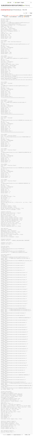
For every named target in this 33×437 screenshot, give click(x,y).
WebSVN (8, 434)
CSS (29, 434)
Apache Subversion (17, 434)
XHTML (26, 434)
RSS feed (27, 16)
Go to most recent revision (13, 15)
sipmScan (7, 10)
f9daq (27, 5)
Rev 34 (4, 15)
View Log (21, 16)
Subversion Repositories (12, 5)
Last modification (13, 16)
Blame (22, 15)
